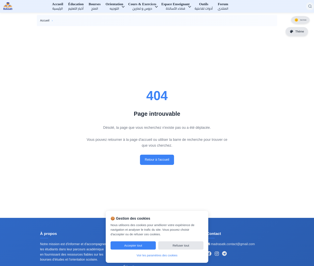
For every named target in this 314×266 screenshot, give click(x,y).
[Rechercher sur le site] (310, 6)
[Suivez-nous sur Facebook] (209, 254)
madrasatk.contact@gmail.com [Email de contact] (231, 244)
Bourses (95, 6)
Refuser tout (181, 245)
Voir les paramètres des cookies (157, 255)
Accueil (57, 6)
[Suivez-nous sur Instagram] (217, 254)
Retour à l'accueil (157, 159)
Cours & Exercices (142, 6)
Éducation (76, 6)
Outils (204, 6)
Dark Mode (297, 21)
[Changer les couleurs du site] (297, 31)
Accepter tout (133, 245)
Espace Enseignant (175, 6)
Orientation (114, 6)
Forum (223, 6)
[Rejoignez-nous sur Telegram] (224, 254)
